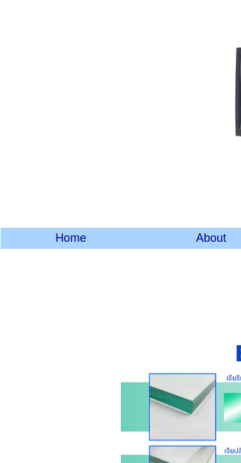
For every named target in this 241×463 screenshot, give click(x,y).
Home (70, 238)
